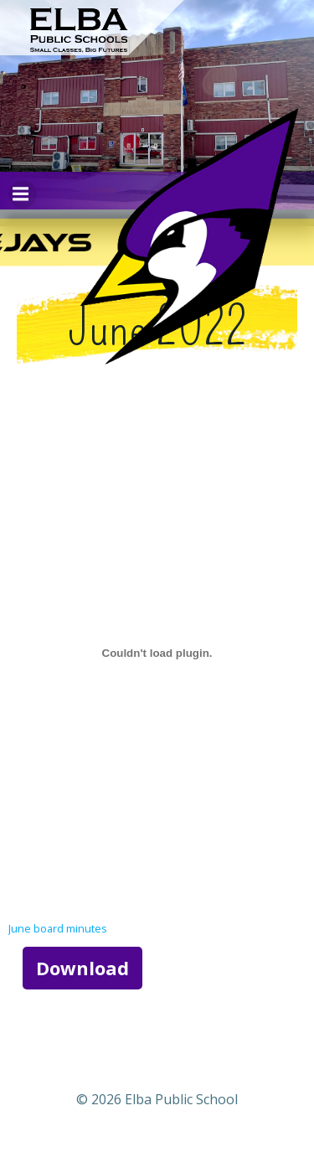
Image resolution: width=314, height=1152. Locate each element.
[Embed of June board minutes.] (157, 652)
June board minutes (57, 928)
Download (82, 967)
